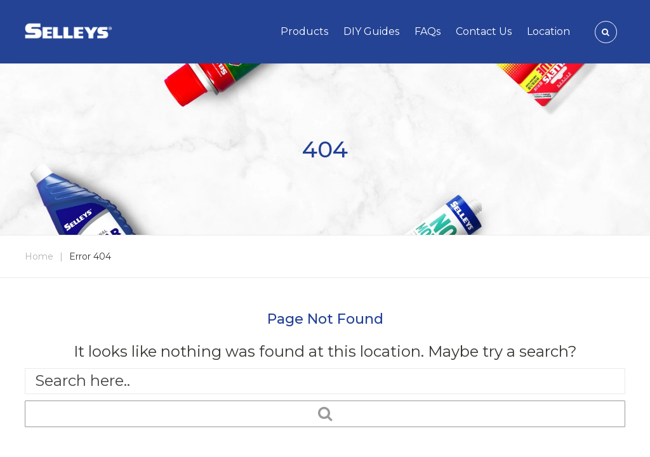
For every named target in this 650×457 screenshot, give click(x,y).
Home (39, 256)
